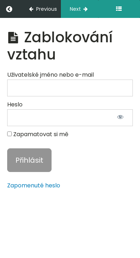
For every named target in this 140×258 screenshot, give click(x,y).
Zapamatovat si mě (37, 134)
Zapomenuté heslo (33, 185)
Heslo (15, 104)
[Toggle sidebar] (119, 9)
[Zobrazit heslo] (120, 117)
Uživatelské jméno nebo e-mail (50, 75)
